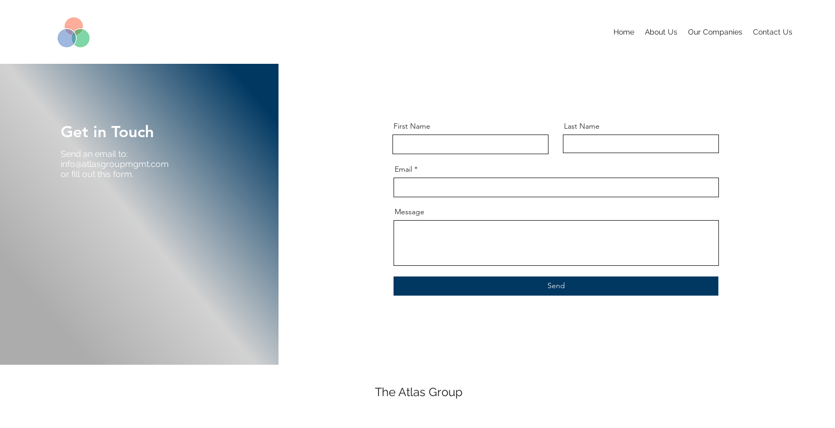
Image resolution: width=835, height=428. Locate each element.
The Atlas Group (419, 392)
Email (403, 169)
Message (409, 211)
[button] (715, 32)
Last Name (582, 126)
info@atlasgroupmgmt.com (115, 164)
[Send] (556, 286)
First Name (412, 126)
